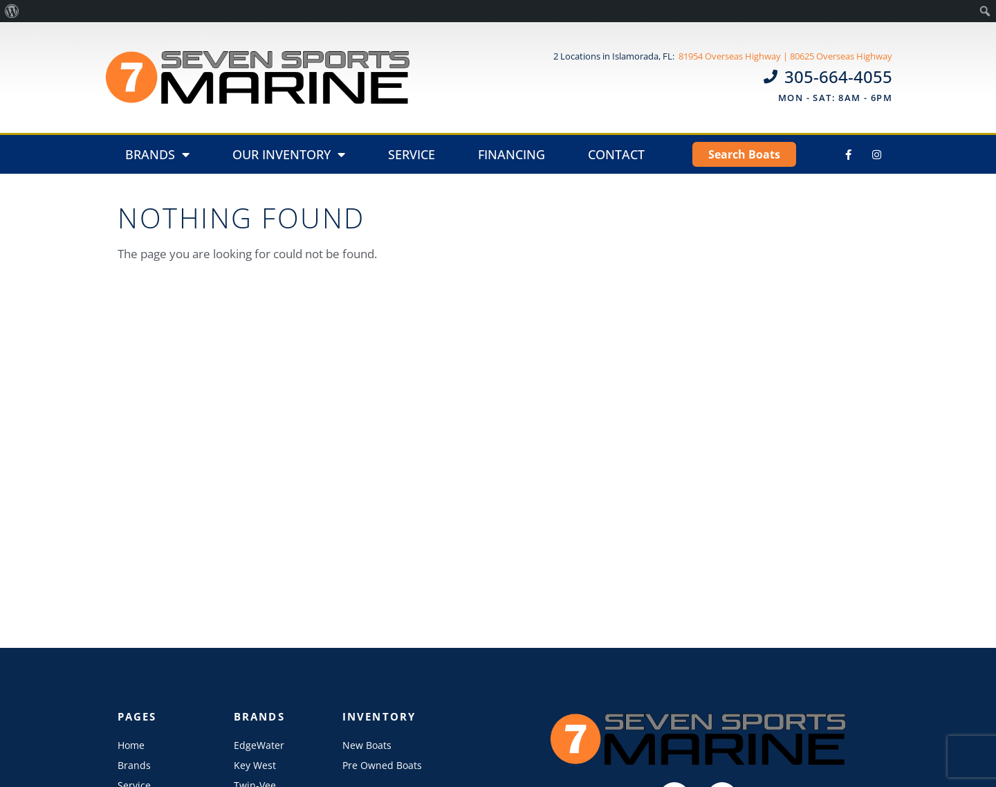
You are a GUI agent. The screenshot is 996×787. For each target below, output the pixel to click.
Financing (511, 154)
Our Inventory (288, 154)
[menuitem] (12, 11)
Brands (157, 154)
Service (411, 154)
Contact (616, 154)
